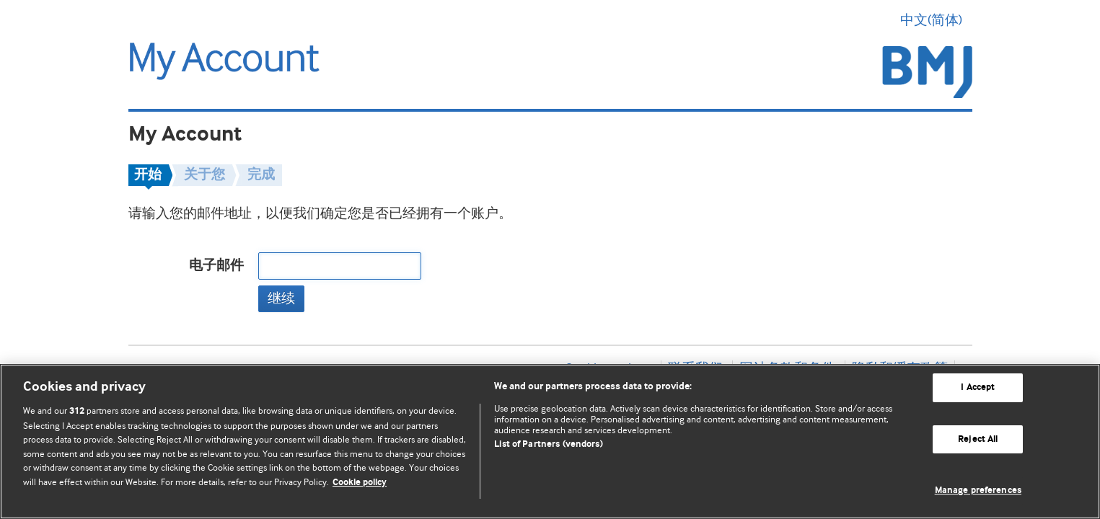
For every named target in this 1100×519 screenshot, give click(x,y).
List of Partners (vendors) (548, 444)
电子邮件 (216, 265)
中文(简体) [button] (936, 20)
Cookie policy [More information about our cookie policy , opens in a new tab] (360, 482)
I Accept (978, 387)
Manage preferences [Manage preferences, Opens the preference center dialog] (978, 490)
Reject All (978, 439)
